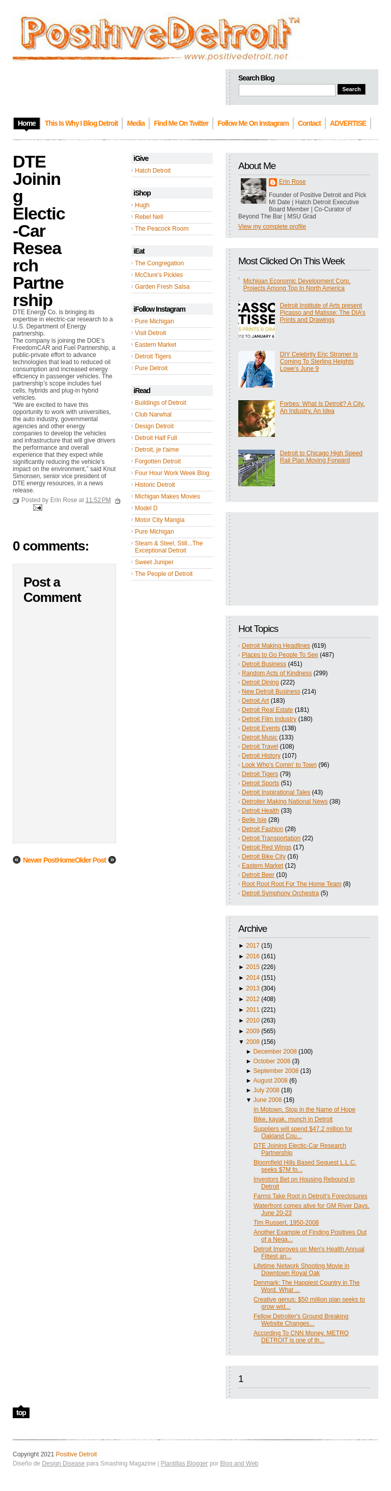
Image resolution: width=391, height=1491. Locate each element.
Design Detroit (154, 426)
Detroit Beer (258, 874)
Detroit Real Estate (267, 709)
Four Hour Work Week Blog (172, 473)
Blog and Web (239, 1463)
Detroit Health (260, 810)
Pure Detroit (151, 368)
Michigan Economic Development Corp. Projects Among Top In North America (297, 285)
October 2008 (272, 1061)
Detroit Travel (260, 746)
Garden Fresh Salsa (162, 286)
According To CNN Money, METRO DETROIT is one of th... (301, 1337)
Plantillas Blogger (184, 1463)
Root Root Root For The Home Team (292, 884)
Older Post (90, 860)
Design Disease (63, 1463)
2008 (253, 1041)
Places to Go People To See (280, 654)
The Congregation (159, 263)
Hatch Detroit (153, 170)
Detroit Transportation (271, 838)
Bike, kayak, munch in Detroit (293, 1119)
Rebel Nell (149, 216)
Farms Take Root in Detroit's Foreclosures (310, 1196)
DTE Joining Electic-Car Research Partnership (39, 231)
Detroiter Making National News (285, 801)
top (21, 1413)
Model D (146, 508)
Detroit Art (255, 700)
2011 (253, 1009)
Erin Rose (292, 181)
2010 (253, 1020)
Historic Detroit (155, 484)
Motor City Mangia (159, 519)
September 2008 (276, 1070)
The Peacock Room (161, 228)
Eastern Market (155, 344)
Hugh (142, 205)
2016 (253, 956)
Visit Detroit (150, 333)
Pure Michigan (154, 321)
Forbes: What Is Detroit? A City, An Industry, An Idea (322, 407)
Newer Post (40, 860)
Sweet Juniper (154, 562)
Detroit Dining (260, 682)
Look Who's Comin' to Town (279, 764)
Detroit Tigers (153, 356)
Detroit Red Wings (266, 847)
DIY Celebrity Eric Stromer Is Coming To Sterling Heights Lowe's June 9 (319, 361)
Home (66, 860)
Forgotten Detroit (158, 461)
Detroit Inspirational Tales (276, 792)
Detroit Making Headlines (276, 645)
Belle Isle (254, 819)
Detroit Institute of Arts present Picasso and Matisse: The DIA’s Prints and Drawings (323, 312)
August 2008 (271, 1080)
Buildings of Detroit (160, 402)
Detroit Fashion (262, 829)
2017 (253, 945)
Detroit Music (259, 737)
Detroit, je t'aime (157, 449)
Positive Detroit (76, 1454)
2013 (253, 988)
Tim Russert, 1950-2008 (286, 1222)
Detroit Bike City (264, 856)
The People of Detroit (163, 573)
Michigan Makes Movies (167, 496)
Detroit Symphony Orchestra (280, 893)
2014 (253, 977)
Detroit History (261, 755)
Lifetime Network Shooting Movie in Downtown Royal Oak (301, 1269)
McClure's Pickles (159, 275)
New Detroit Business (271, 691)
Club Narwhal (153, 414)
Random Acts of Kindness (277, 673)
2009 (253, 1031)
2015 (253, 967)
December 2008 (275, 1051)
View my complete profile (272, 226)
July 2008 (267, 1090)
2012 (253, 999)
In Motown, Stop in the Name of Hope (304, 1109)
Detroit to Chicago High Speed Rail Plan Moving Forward (321, 457)
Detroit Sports (260, 783)
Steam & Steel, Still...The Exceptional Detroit (169, 547)
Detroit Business (264, 664)
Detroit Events (261, 728)
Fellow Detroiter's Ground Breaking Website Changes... (301, 1320)
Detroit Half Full (156, 437)
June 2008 (268, 1099)
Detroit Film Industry (269, 719)
